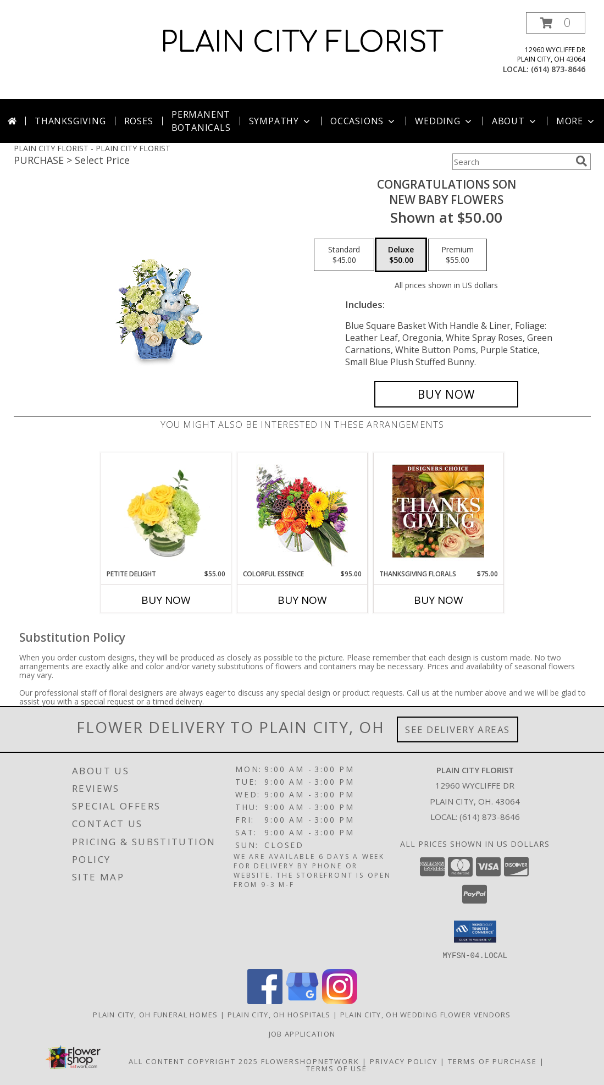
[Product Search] (511, 161)
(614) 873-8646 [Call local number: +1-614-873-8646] (558, 69)
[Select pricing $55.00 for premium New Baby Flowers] (457, 255)
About (515, 121)
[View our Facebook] (264, 1000)
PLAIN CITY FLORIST (302, 42)
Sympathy (280, 121)
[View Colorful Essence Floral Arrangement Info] (302, 511)
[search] (581, 161)
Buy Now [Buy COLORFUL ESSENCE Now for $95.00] (302, 600)
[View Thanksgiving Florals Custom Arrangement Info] (438, 510)
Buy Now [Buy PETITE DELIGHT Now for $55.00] (166, 600)
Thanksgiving (70, 121)
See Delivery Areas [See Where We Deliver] (457, 729)
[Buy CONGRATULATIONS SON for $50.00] (446, 394)
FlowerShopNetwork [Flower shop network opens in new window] (310, 1061)
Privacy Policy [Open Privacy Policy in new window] (403, 1061)
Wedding (444, 121)
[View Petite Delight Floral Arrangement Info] (166, 510)
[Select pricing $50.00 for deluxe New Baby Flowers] (400, 255)
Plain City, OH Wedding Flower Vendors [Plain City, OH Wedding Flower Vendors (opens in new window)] (425, 1014)
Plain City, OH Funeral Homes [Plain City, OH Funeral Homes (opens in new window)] (155, 1014)
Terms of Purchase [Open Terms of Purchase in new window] (492, 1061)
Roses (138, 121)
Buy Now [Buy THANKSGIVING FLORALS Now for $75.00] (438, 600)
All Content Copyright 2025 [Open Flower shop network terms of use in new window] (193, 1061)
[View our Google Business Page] (302, 1000)
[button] (555, 23)
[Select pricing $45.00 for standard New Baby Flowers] (344, 255)
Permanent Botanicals (201, 121)
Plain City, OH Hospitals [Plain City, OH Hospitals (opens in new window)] (279, 1014)
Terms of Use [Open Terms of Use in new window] (336, 1068)
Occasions (363, 121)
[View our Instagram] (339, 1000)
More (576, 121)
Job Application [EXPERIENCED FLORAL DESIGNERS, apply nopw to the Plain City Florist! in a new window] (302, 1033)
